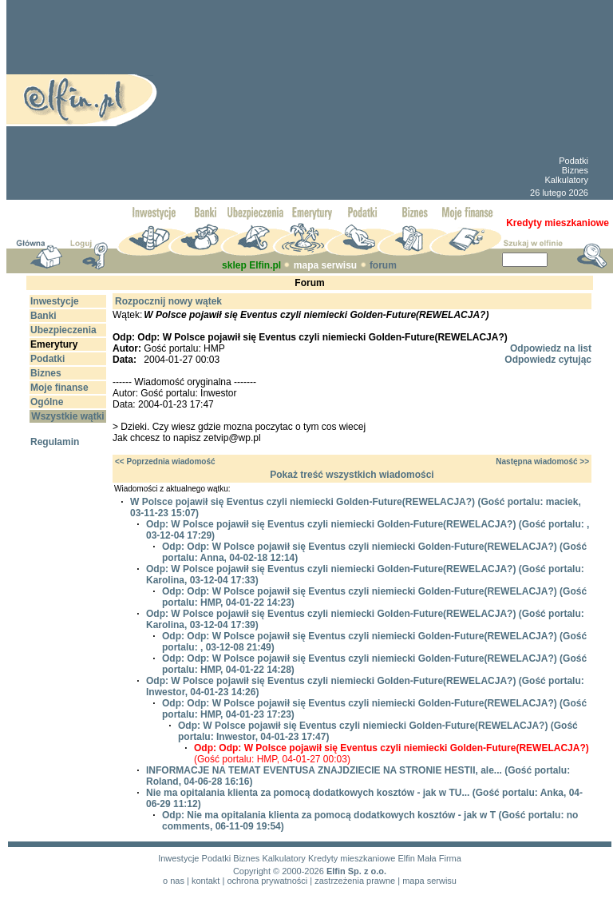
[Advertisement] (334, 100)
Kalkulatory (565, 180)
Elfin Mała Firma (429, 858)
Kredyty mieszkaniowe (351, 858)
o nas (173, 880)
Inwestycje (178, 858)
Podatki (573, 160)
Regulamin (54, 442)
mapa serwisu (325, 265)
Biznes (575, 170)
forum (383, 265)
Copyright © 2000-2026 (278, 871)
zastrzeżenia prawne (354, 880)
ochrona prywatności (267, 880)
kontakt (205, 880)
